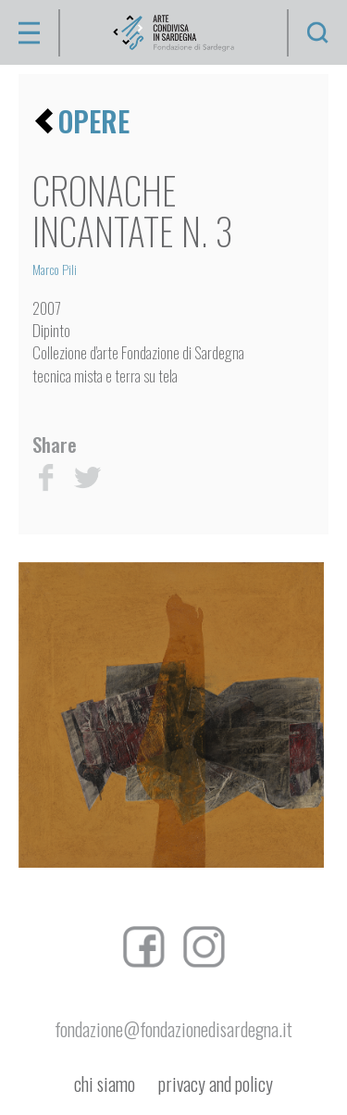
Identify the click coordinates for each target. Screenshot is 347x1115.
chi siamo (104, 1084)
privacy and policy (215, 1084)
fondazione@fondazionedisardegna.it (173, 1029)
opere (94, 121)
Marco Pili (54, 269)
